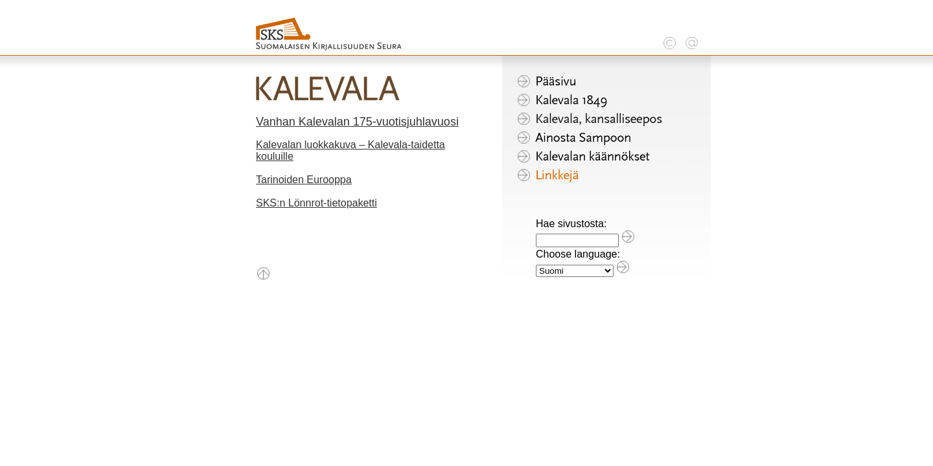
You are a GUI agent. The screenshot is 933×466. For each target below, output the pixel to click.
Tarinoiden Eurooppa (304, 179)
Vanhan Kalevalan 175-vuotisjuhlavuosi (357, 121)
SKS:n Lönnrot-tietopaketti (316, 202)
